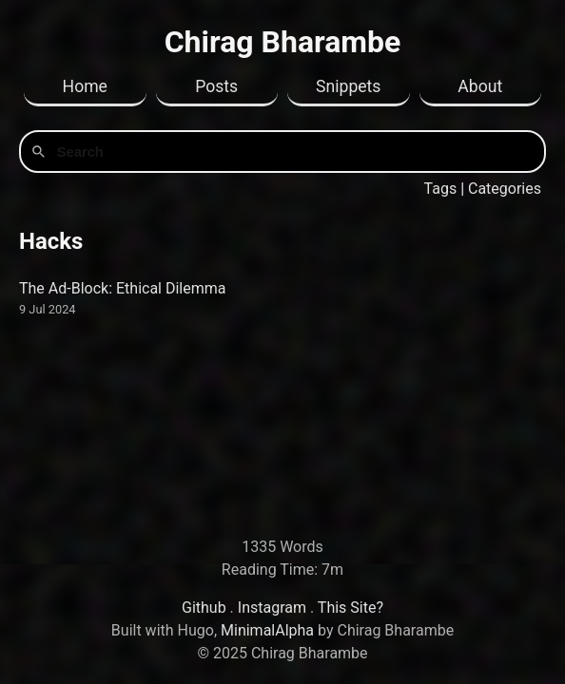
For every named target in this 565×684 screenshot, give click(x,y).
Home (85, 86)
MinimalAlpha (267, 630)
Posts (216, 86)
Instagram (272, 607)
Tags (441, 189)
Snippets (348, 86)
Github (204, 607)
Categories (504, 189)
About (480, 86)
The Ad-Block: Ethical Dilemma (122, 288)
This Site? (350, 607)
